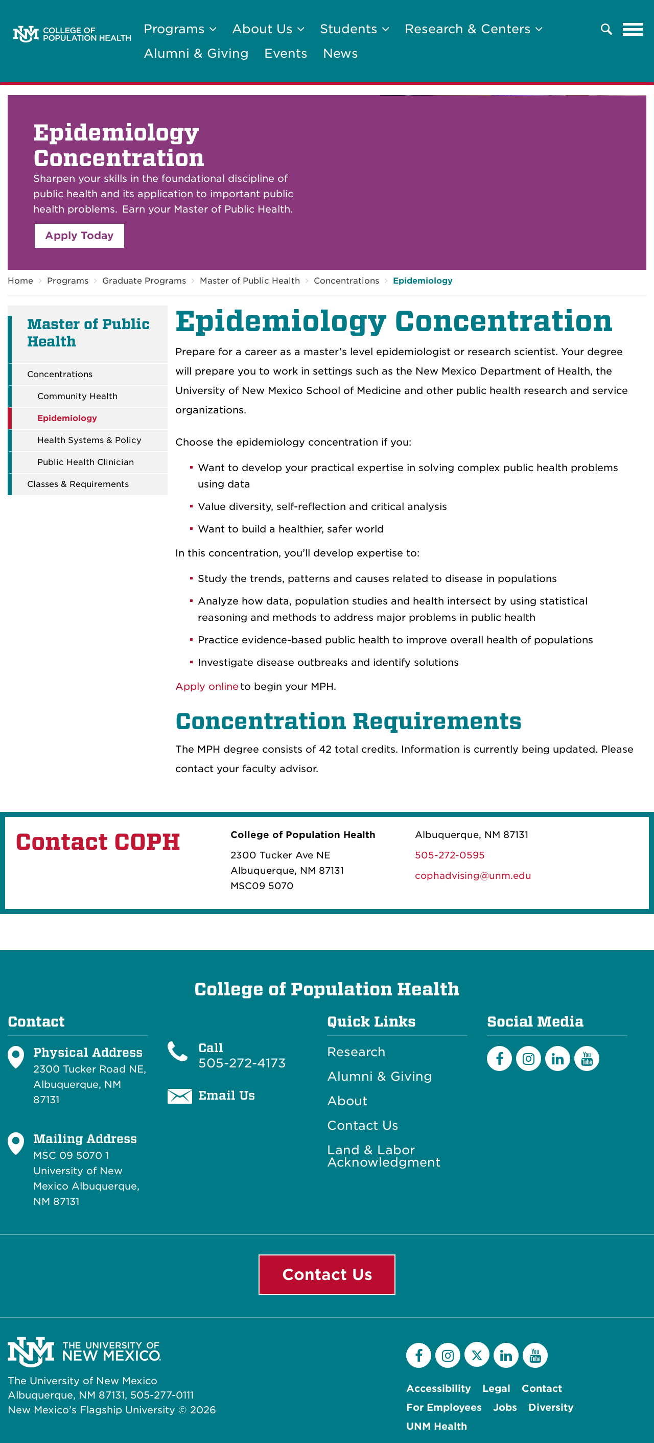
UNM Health (436, 1426)
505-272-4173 (242, 1063)
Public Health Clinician (85, 462)
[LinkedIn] (557, 1058)
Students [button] (354, 28)
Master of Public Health (250, 281)
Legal (496, 1388)
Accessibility (438, 1388)
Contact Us (363, 1126)
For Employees (444, 1407)
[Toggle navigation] (633, 29)
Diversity (551, 1407)
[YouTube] (586, 1058)
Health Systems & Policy (89, 440)
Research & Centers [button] (474, 28)
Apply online (207, 686)
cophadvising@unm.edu (473, 875)
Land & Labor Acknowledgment (383, 1156)
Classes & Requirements (78, 484)
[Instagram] (528, 1058)
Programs (67, 281)
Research (356, 1052)
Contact (542, 1388)
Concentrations (346, 281)
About (347, 1101)
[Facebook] (499, 1058)
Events (286, 53)
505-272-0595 (450, 855)
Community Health (77, 396)
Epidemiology (423, 281)
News (340, 53)
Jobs (505, 1407)
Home (20, 281)
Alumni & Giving (196, 53)
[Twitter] (476, 1354)
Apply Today (79, 235)
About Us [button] (268, 28)
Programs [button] (180, 28)
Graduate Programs (144, 281)
